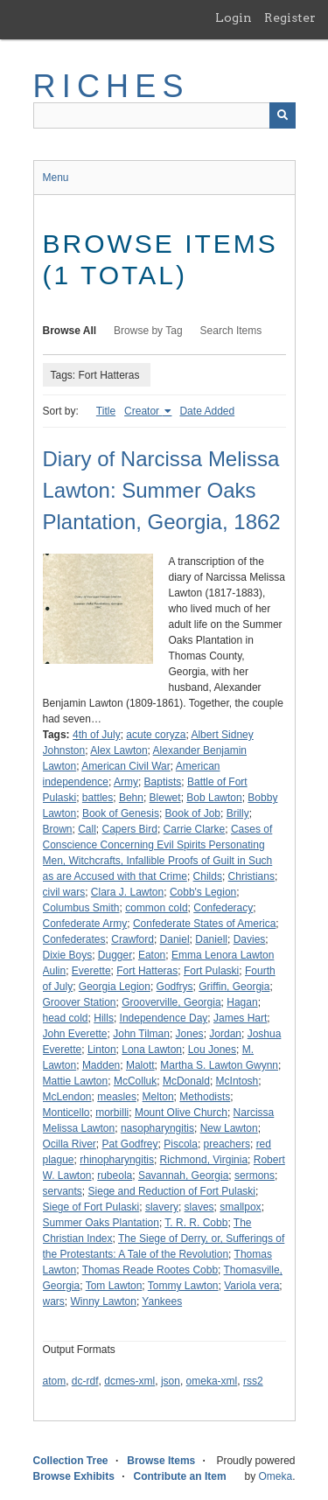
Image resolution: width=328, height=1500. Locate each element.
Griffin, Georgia (234, 986)
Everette (91, 971)
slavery (161, 1207)
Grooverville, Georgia (171, 1002)
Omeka (275, 1476)
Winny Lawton (103, 1301)
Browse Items (161, 1461)
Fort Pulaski (211, 971)
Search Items (231, 330)
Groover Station (79, 1002)
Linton (101, 1049)
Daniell (211, 939)
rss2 (253, 1381)
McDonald (186, 1081)
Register (290, 17)
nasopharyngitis (157, 1128)
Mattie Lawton (75, 1081)
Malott (140, 1065)
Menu (56, 177)
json (170, 1381)
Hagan (242, 1002)
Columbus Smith (81, 908)
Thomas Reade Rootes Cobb (150, 1270)
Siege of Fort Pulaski (91, 1207)
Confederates (74, 939)
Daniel (175, 939)
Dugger (115, 955)
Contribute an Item (180, 1476)
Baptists (163, 782)
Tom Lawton (114, 1286)
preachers (227, 1144)
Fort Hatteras (147, 971)
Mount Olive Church (181, 1112)
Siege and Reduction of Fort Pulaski (171, 1191)
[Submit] (282, 115)
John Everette (75, 1034)
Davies (250, 939)
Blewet (165, 798)
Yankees (162, 1301)
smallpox (240, 1207)
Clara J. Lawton (127, 892)
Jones (190, 1034)
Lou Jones (212, 1049)
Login (233, 17)
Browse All (70, 330)
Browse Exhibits (74, 1476)
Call (87, 829)
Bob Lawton (213, 798)
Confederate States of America (204, 923)
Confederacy (223, 908)
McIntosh (237, 1081)
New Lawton (229, 1128)
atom (54, 1381)
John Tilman (141, 1034)
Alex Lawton (118, 750)
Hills (104, 1018)
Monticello (66, 1112)
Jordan (225, 1034)
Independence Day (164, 1018)
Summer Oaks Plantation (101, 1223)
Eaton (151, 955)
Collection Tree (70, 1461)
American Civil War (126, 766)
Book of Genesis (120, 813)
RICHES (111, 86)
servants (62, 1191)
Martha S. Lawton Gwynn (219, 1065)
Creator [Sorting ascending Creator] (143, 411)
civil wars (64, 892)
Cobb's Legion (203, 892)
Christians (251, 876)
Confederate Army (85, 923)
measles (116, 1097)
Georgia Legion (114, 986)
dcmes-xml (129, 1381)
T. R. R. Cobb (195, 1223)
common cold (156, 908)
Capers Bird (129, 829)
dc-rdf (85, 1381)
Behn (131, 798)
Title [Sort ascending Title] (105, 411)
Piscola (181, 1144)
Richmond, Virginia (204, 1160)
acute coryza (155, 735)
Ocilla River (69, 1144)
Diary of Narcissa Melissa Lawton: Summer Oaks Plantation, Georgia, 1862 (162, 490)
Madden (101, 1065)
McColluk (135, 1081)
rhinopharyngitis (117, 1160)
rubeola (114, 1175)
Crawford (132, 939)
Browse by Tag (148, 330)
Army (126, 782)
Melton (158, 1097)
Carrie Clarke (195, 829)
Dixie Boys (68, 955)
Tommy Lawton (183, 1286)
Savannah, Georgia (183, 1175)
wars (54, 1301)
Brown (58, 829)
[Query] (164, 115)
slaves (199, 1207)
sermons (254, 1175)
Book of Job (192, 813)
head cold (65, 1018)
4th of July (97, 735)
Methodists (204, 1097)
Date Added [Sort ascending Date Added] (206, 411)
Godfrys (175, 986)
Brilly (238, 813)
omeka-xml (212, 1381)
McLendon (67, 1097)
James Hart (240, 1018)
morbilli (112, 1112)
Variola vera (251, 1286)
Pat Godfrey (130, 1144)
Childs (207, 876)
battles (97, 798)
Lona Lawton (152, 1049)
